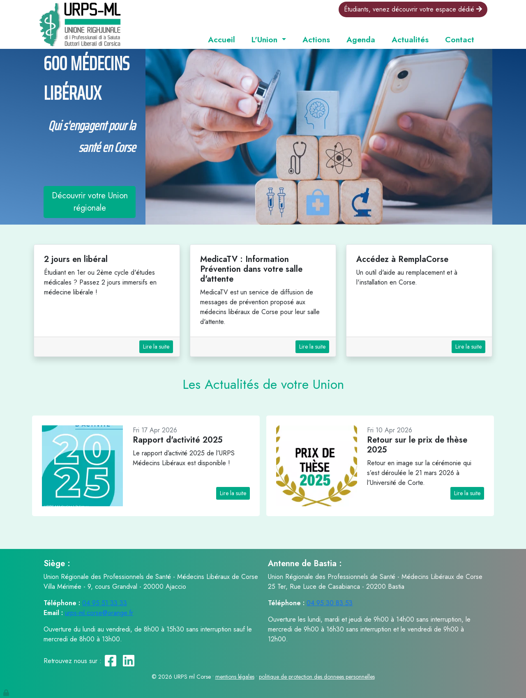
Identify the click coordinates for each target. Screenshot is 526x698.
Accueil (221, 39)
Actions (316, 39)
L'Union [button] (265, 39)
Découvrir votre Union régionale (90, 202)
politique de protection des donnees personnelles (317, 677)
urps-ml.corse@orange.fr (99, 613)
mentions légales (234, 677)
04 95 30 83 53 (330, 603)
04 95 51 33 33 (104, 603)
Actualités (410, 39)
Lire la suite (156, 346)
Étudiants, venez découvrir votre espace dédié (413, 9)
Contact (459, 39)
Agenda (360, 39)
